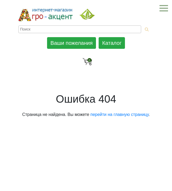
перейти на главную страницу (119, 114)
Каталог (111, 43)
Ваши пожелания (72, 43)
